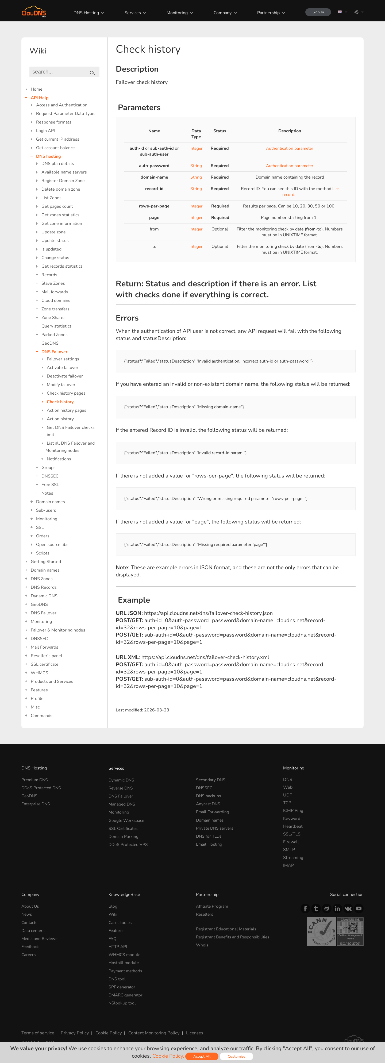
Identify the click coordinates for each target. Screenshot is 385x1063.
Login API (45, 131)
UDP (287, 795)
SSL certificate (45, 664)
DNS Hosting (84, 13)
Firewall (291, 842)
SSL (40, 527)
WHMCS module (125, 953)
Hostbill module (124, 961)
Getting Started (46, 562)
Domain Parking (124, 834)
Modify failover (61, 385)
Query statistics (56, 326)
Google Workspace (127, 819)
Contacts (29, 922)
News (27, 914)
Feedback (30, 945)
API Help (40, 98)
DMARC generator (127, 992)
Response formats (53, 122)
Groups (48, 468)
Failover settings (63, 359)
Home (37, 89)
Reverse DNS (122, 787)
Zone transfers (55, 309)
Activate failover (62, 368)
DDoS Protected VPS (129, 842)
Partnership (266, 13)
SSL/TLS (292, 834)
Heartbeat (293, 826)
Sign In (317, 12)
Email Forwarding (213, 811)
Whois (202, 944)
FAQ (113, 937)
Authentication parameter (290, 148)
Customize (237, 1056)
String (196, 166)
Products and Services (52, 681)
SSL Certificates (124, 826)
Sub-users (46, 510)
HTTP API (118, 945)
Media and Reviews (40, 937)
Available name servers (64, 172)
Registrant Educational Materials (227, 928)
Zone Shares (53, 318)
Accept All (202, 1056)
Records (49, 275)
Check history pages (66, 393)
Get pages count (57, 206)
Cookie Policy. (168, 1056)
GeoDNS (50, 343)
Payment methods (126, 969)
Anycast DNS (209, 803)
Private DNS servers (215, 826)
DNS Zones (42, 579)
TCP (287, 803)
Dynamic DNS (44, 596)
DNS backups (209, 795)
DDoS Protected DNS (42, 787)
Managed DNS (122, 803)
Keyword (291, 819)
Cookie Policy (105, 1029)
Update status (55, 241)
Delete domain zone (60, 189)
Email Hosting (209, 842)
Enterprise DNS (36, 803)
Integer (196, 148)
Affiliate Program (212, 906)
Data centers (33, 930)
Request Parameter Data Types (66, 114)
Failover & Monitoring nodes (58, 630)
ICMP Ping (293, 811)
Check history (60, 402)
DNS (287, 780)
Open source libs (52, 545)
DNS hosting (48, 156)
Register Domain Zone (63, 181)
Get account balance (55, 148)
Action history (60, 419)
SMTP (289, 850)
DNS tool (117, 976)
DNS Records (44, 587)
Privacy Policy (73, 1029)
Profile (37, 699)
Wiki (113, 914)
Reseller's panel (46, 656)
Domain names (50, 502)
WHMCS (39, 673)
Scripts (42, 553)
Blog (113, 906)
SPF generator (122, 984)
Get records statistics (62, 266)
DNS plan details (57, 164)
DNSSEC (50, 476)
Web (287, 787)
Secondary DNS (211, 780)
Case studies (121, 922)
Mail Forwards (44, 647)
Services (131, 13)
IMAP (288, 865)
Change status (55, 258)
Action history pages (66, 410)
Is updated (51, 249)
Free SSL (50, 485)
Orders (42, 536)
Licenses (189, 1029)
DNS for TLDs (209, 834)
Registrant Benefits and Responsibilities (235, 936)
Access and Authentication (61, 105)
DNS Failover (54, 352)
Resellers (205, 914)
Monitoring (175, 13)
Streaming (293, 858)
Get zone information (61, 223)
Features (39, 690)
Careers (29, 953)
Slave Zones (53, 283)
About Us (30, 906)
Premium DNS (35, 780)
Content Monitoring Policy (149, 1029)
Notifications (59, 459)
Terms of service (37, 1029)
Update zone (53, 232)
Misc (35, 707)
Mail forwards (54, 292)
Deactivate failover (65, 376)
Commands (41, 716)
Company (220, 13)
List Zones (51, 198)
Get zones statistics (60, 215)
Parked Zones (54, 335)
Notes (47, 493)
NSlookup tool (122, 1000)
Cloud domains (55, 300)
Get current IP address (57, 139)
